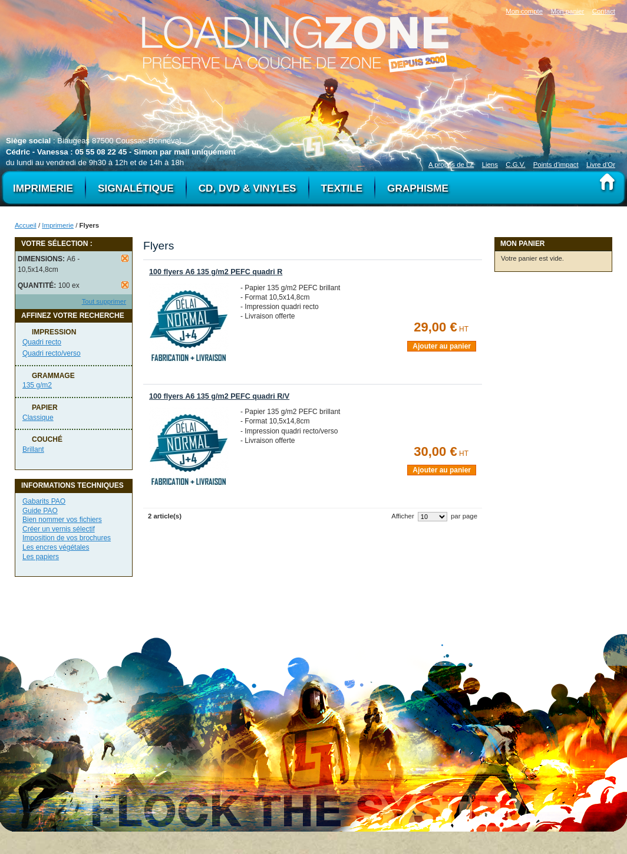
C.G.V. (515, 164)
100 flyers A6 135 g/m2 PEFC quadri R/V (219, 396)
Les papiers (40, 557)
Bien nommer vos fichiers (62, 519)
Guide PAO (40, 511)
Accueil (26, 225)
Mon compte (524, 11)
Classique (38, 417)
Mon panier (567, 11)
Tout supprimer (104, 301)
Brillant (33, 449)
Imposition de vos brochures (66, 538)
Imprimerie (58, 225)
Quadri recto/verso (51, 353)
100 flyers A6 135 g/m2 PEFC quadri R (215, 272)
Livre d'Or (600, 164)
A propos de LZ (451, 164)
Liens (490, 164)
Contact (603, 11)
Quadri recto (41, 342)
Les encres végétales (55, 547)
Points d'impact (556, 164)
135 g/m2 (37, 385)
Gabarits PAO (43, 501)
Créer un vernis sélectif (58, 529)
